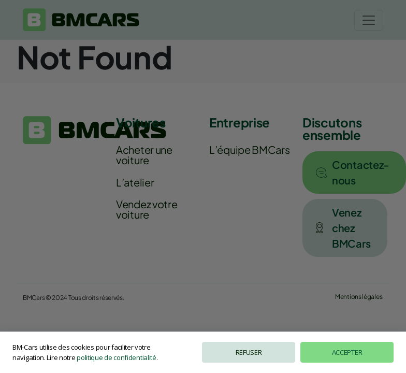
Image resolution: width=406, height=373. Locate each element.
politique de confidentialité (116, 357)
